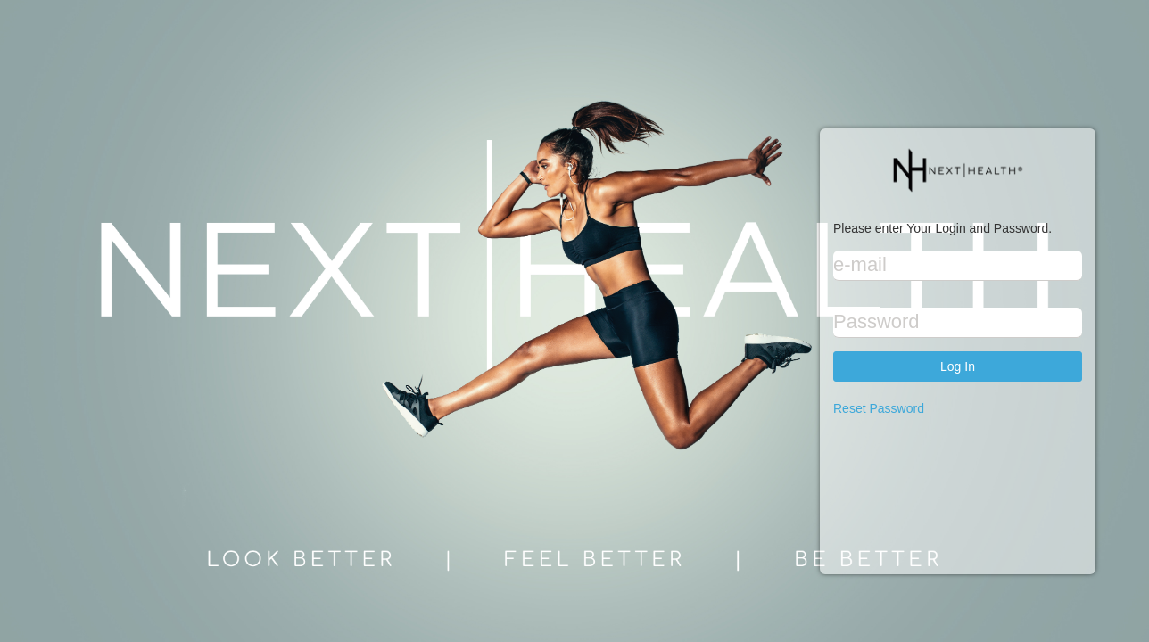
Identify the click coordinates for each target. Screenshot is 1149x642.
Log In (957, 366)
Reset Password (878, 408)
